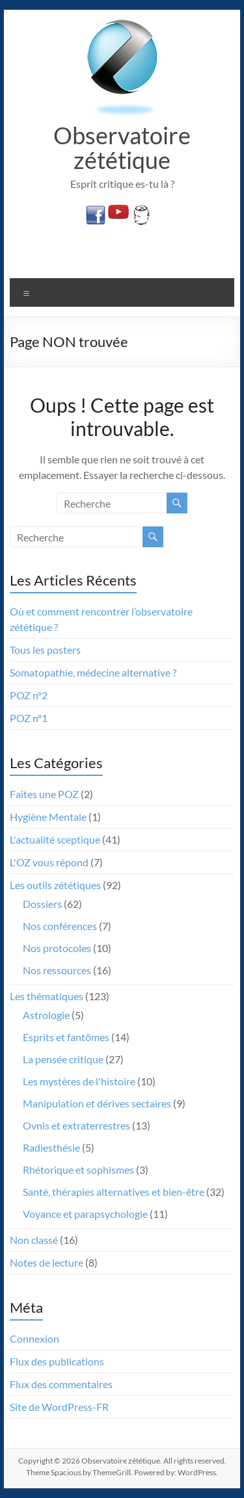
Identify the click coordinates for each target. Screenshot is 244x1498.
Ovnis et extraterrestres (76, 1125)
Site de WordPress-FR (59, 1407)
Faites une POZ (44, 794)
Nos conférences (60, 926)
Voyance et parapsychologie (85, 1213)
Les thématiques (46, 996)
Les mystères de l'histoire (79, 1081)
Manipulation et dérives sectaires (97, 1103)
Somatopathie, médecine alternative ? (93, 672)
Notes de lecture (46, 1262)
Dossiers (42, 904)
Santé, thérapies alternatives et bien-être (113, 1191)
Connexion (34, 1338)
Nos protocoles (57, 948)
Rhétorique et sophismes (78, 1169)
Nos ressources (57, 970)
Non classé (34, 1239)
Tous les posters (45, 649)
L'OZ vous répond (49, 862)
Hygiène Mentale (48, 816)
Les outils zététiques (55, 885)
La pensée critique (63, 1059)
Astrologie (46, 1015)
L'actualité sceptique (55, 839)
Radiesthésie (51, 1147)
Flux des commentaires (61, 1384)
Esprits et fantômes (66, 1037)
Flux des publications (57, 1361)
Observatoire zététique (122, 147)
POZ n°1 (28, 718)
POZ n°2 (28, 695)
